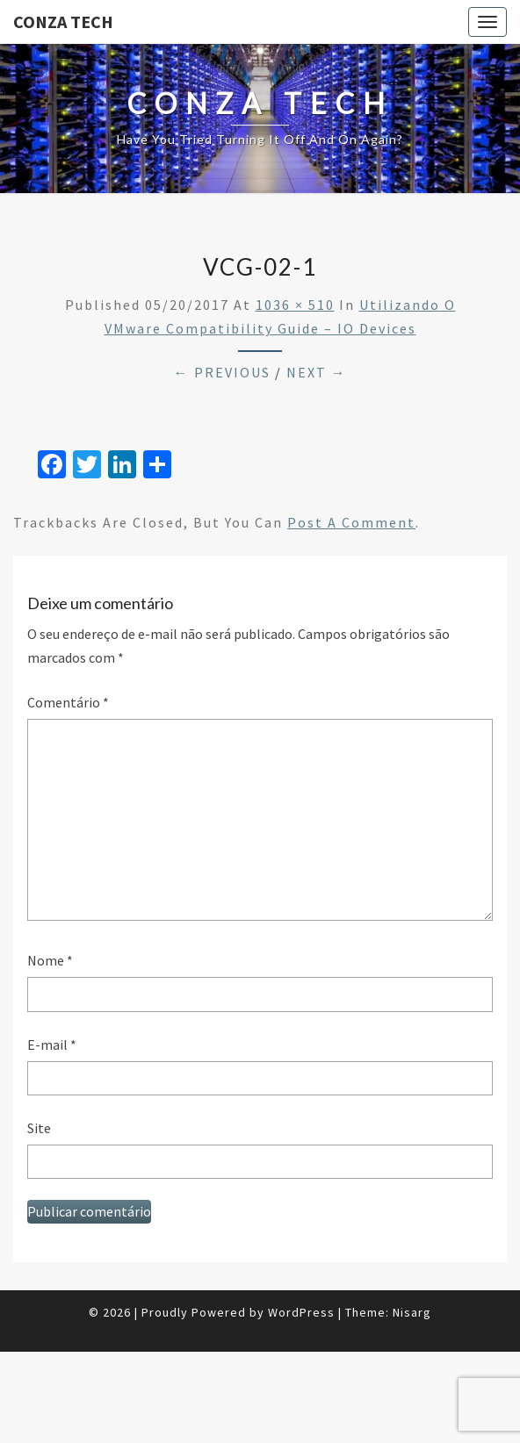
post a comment (351, 522)
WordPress (301, 1312)
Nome (50, 960)
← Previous (222, 372)
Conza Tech (63, 21)
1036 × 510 (295, 304)
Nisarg (412, 1312)
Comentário (68, 702)
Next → (316, 372)
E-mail (51, 1044)
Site (39, 1128)
